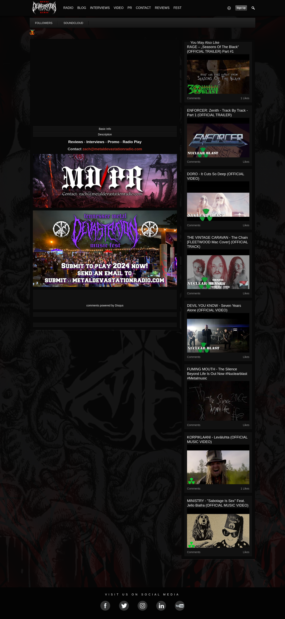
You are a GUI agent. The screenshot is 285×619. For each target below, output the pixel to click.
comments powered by (105, 305)
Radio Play (132, 142)
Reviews (76, 142)
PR (129, 8)
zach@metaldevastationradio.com (112, 149)
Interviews (95, 142)
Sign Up (241, 8)
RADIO (68, 8)
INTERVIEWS (100, 8)
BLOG (81, 8)
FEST (177, 8)
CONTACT (143, 8)
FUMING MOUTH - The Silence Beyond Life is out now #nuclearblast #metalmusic (217, 373)
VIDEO (119, 8)
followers (43, 23)
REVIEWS (162, 8)
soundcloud (73, 23)
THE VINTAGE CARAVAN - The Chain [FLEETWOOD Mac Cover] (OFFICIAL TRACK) (217, 242)
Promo (114, 142)
